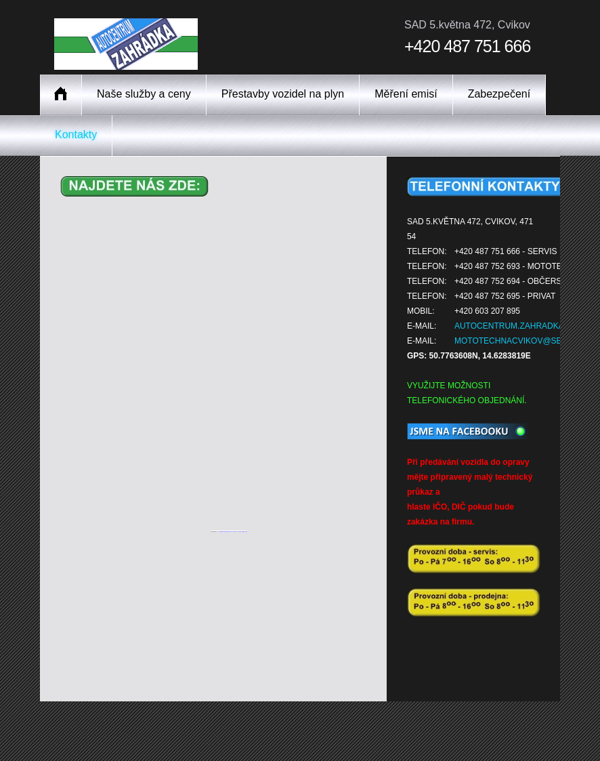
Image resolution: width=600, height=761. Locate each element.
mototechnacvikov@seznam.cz (526, 341)
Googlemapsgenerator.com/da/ (227, 531)
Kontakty (76, 134)
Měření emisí (405, 94)
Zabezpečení (499, 94)
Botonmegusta (242, 531)
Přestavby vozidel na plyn (282, 94)
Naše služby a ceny (144, 94)
